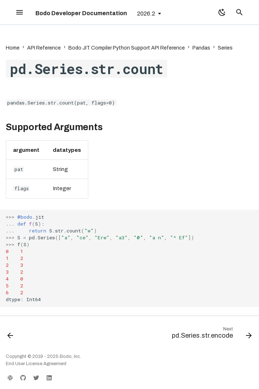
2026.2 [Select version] (146, 13)
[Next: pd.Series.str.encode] (210, 334)
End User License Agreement (36, 363)
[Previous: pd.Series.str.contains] (10, 334)
